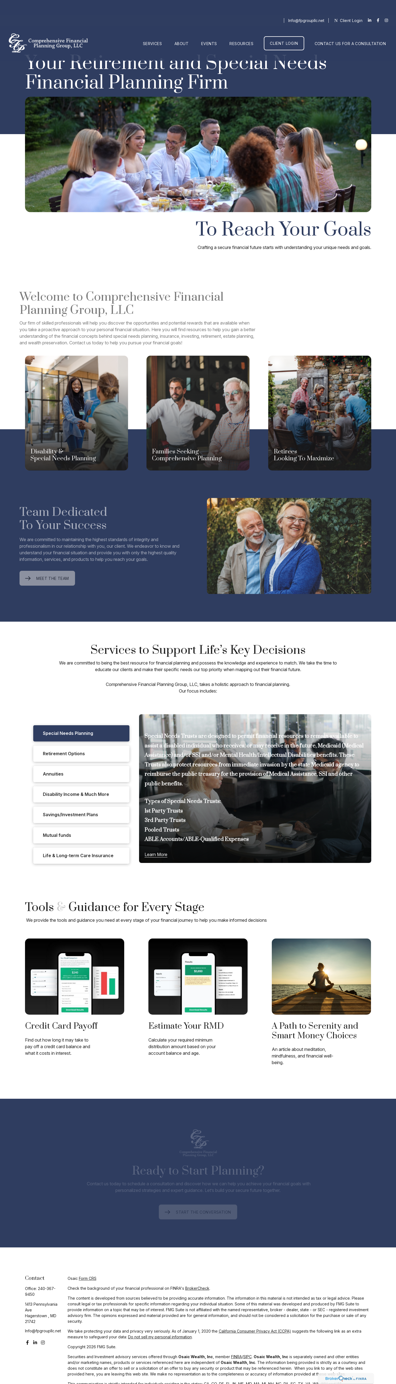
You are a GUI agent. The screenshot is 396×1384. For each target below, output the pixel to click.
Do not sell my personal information (160, 1337)
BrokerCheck (197, 1288)
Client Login (348, 5)
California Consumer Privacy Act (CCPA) (255, 1331)
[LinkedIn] (369, 5)
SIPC (247, 1356)
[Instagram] (42, 1342)
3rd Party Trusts (165, 820)
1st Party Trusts (164, 811)
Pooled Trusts (162, 830)
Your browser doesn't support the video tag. (198, 154)
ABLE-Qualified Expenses (217, 839)
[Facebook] (378, 5)
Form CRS (87, 1278)
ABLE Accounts (163, 839)
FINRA (236, 1356)
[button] (152, 28)
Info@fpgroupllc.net (306, 5)
